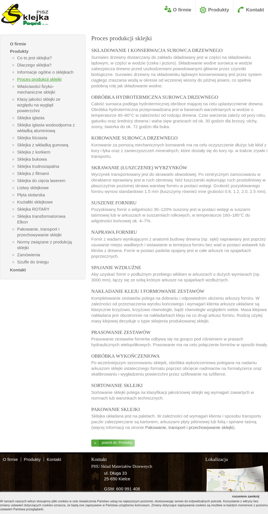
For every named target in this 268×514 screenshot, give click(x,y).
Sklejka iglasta (30, 117)
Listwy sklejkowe (33, 187)
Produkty (218, 10)
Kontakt (255, 10)
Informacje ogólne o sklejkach (45, 72)
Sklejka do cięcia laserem (41, 180)
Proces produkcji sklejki (39, 79)
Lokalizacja (216, 459)
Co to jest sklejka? (34, 57)
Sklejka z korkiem (33, 152)
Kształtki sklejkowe (35, 201)
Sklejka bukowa (32, 159)
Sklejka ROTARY (33, 209)
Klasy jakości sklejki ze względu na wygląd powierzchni (38, 105)
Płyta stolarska (31, 194)
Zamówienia (28, 254)
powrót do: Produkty (111, 443)
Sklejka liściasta (32, 137)
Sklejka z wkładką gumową (42, 144)
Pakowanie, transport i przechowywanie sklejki (189, 427)
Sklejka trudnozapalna (38, 166)
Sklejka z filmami (33, 173)
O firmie (182, 10)
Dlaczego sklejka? (34, 65)
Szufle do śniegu (33, 261)
